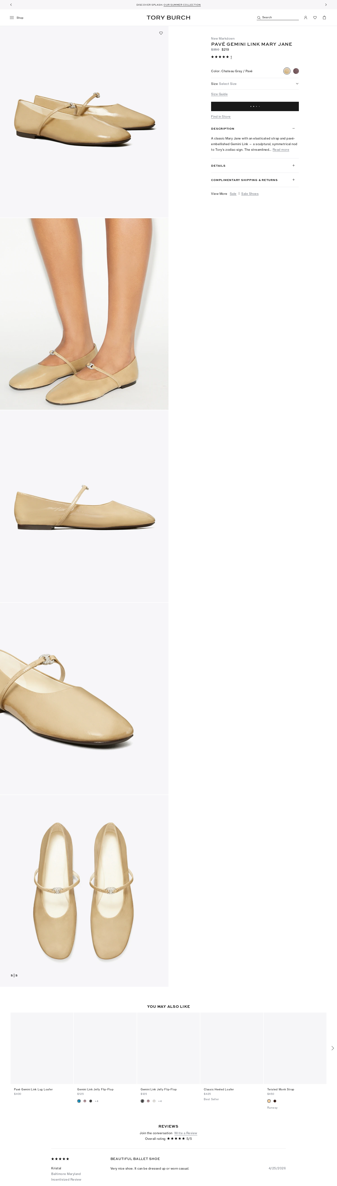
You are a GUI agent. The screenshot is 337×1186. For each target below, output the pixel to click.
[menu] (18, 17)
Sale (233, 194)
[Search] (278, 17)
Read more (281, 149)
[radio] (287, 71)
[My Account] (305, 17)
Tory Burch (168, 17)
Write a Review (185, 1119)
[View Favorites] (315, 17)
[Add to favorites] (161, 33)
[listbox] (255, 83)
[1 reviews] (231, 57)
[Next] (326, 4)
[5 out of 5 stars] (220, 57)
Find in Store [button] (221, 116)
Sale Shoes (250, 194)
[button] (84, 122)
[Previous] (11, 4)
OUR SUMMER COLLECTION (182, 4)
